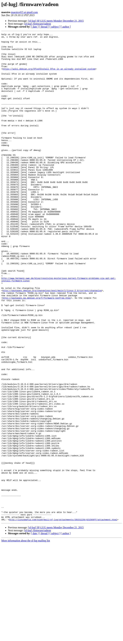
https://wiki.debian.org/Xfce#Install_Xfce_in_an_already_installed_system (49, 76)
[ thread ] (44, 26)
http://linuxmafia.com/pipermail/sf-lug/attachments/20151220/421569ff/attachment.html (63, 617)
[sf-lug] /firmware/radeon (37, 23)
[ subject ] (55, 26)
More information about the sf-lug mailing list (25, 638)
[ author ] (66, 26)
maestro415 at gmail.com (24, 12)
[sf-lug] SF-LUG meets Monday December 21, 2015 (56, 20)
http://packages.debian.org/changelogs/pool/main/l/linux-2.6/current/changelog (52, 342)
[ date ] (35, 26)
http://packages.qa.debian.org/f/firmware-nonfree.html (37, 351)
